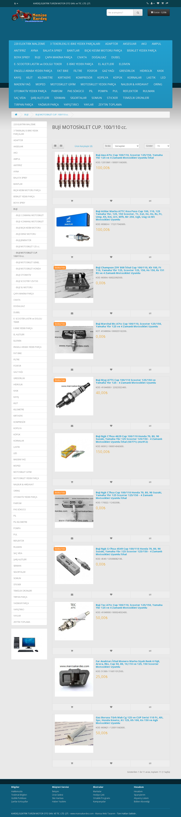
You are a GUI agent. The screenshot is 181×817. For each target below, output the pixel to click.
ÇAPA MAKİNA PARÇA (58, 57)
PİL (91, 91)
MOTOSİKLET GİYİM (63, 84)
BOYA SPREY (22, 57)
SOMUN (97, 98)
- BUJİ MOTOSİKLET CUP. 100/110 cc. (25, 254)
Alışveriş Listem (141, 798)
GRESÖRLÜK (127, 71)
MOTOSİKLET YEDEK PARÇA (98, 84)
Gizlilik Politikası (18, 798)
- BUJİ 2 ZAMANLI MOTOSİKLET (28, 215)
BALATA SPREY (52, 50)
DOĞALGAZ (99, 57)
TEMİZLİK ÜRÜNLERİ (136, 98)
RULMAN (149, 91)
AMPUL (156, 44)
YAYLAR (88, 104)
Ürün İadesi (57, 794)
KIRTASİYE (64, 77)
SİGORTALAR (78, 98)
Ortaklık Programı (101, 798)
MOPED (40, 84)
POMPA (103, 91)
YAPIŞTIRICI (71, 104)
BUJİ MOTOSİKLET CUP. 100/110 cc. (52, 114)
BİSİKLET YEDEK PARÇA (141, 50)
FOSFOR (92, 71)
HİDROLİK (146, 71)
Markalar (97, 791)
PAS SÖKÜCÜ (75, 91)
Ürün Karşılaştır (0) (83, 146)
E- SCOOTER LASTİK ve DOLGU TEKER (38, 64)
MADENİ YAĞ (22, 84)
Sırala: (108, 145)
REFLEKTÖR (130, 91)
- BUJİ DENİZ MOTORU (24, 234)
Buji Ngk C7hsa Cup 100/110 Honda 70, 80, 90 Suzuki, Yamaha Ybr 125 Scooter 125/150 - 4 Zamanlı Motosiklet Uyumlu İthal (129, 495)
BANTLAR (73, 50)
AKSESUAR (129, 44)
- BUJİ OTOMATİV (22, 274)
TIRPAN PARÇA (23, 104)
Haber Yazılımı (59, 801)
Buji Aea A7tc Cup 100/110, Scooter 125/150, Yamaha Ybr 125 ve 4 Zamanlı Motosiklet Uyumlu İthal (129, 156)
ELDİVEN (124, 64)
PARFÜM (56, 91)
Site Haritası (57, 798)
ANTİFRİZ (20, 50)
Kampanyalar (99, 801)
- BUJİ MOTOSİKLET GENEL (26, 262)
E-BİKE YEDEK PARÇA (80, 64)
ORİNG (158, 84)
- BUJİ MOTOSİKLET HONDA (27, 268)
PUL (115, 91)
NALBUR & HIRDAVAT (135, 84)
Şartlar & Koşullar (19, 801)
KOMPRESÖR (84, 77)
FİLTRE (78, 71)
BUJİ (37, 57)
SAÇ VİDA (20, 98)
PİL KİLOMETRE (20, 522)
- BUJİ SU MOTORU (23, 287)
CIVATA (82, 57)
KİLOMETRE (45, 77)
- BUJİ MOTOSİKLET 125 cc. (26, 246)
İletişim (55, 791)
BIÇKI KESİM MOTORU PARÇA (103, 50)
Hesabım (138, 791)
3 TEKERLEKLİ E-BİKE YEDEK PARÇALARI (75, 44)
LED (163, 77)
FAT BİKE (62, 71)
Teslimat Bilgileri (19, 794)
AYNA (34, 50)
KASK (160, 71)
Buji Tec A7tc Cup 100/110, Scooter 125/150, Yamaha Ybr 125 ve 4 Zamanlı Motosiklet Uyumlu (129, 606)
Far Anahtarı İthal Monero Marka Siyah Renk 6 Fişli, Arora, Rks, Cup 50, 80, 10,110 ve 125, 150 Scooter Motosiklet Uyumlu (128, 663)
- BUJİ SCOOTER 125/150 (25, 281)
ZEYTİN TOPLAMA (110, 104)
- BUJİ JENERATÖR (22, 240)
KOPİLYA (102, 77)
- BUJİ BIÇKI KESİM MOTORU (27, 227)
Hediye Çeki (98, 794)
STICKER (112, 98)
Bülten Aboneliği (142, 801)
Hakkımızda (16, 791)
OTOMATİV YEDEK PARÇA (30, 91)
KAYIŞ (17, 77)
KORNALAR (134, 77)
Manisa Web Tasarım (105, 813)
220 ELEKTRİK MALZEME (29, 44)
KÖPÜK (117, 77)
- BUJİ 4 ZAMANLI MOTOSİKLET (28, 221)
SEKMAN (59, 98)
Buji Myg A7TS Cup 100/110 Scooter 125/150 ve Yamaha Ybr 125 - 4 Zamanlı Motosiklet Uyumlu (126, 381)
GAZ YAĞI (108, 71)
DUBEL (115, 57)
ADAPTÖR (111, 44)
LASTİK (151, 77)
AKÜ (144, 44)
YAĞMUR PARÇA (48, 104)
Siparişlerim (139, 794)
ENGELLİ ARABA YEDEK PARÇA (33, 71)
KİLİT (29, 77)
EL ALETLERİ (106, 64)
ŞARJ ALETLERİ (40, 98)
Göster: (149, 145)
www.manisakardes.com (82, 813)
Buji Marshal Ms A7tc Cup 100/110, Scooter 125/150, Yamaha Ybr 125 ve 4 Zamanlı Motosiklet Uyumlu (129, 325)
